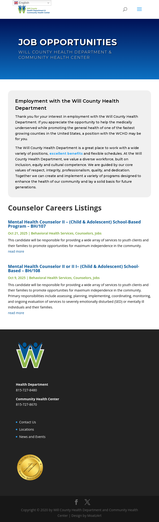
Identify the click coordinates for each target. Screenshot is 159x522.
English (21, 3)
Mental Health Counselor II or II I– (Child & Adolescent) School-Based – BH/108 (73, 268)
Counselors (84, 233)
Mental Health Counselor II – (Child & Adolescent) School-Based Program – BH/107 (74, 224)
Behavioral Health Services (52, 233)
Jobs (98, 233)
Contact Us (27, 422)
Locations (26, 429)
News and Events (32, 436)
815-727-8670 (26, 404)
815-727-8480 (26, 390)
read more (16, 251)
